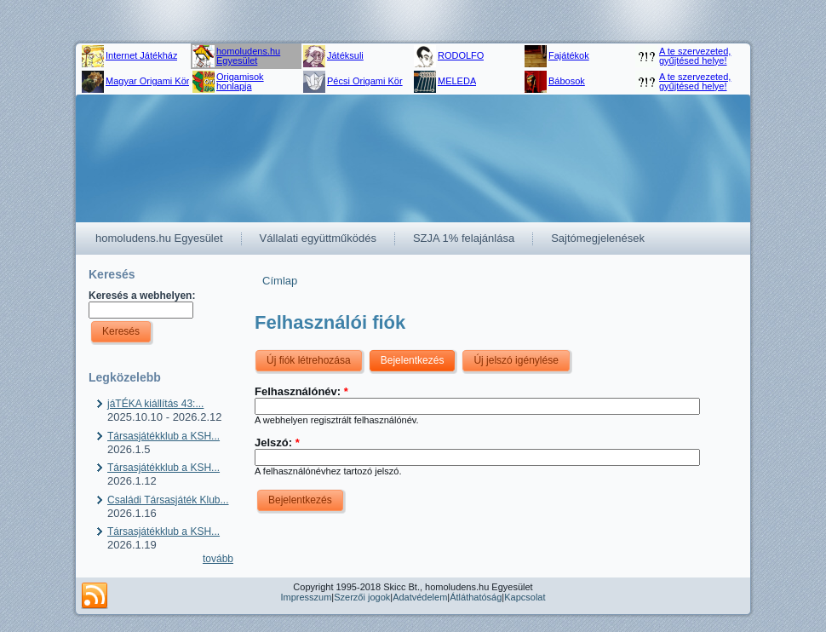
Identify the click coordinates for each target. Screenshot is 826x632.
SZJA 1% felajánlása (463, 238)
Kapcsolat (524, 597)
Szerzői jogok (362, 597)
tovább (218, 559)
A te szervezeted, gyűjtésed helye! (695, 56)
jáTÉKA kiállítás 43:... (155, 404)
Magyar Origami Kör (147, 81)
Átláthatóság (476, 597)
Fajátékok (568, 55)
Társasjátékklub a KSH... (163, 436)
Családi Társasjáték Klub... (168, 500)
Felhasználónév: (301, 391)
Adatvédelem (420, 597)
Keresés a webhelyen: (142, 296)
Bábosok (566, 81)
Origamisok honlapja (240, 81)
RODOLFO (461, 55)
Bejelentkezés (413, 360)
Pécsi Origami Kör (365, 81)
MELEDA (457, 81)
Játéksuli (345, 55)
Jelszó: (277, 442)
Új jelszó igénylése (515, 360)
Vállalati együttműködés (318, 238)
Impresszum (305, 597)
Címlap (279, 280)
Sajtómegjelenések (598, 238)
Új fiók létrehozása (309, 360)
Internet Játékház (141, 55)
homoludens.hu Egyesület (248, 56)
